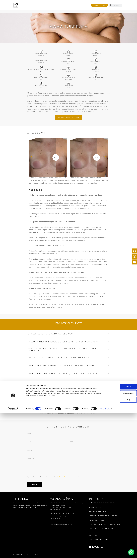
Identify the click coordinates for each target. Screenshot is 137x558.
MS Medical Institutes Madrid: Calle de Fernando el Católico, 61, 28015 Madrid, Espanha (65, 515)
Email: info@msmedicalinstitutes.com (61, 524)
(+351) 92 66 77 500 (55, 509)
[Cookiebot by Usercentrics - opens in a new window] (13, 554)
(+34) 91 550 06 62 (55, 518)
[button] (31, 157)
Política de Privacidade (64, 476)
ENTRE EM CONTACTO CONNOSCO (68, 117)
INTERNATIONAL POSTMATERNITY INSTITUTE (103, 516)
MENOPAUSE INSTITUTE (96, 520)
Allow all (120, 532)
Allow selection (120, 538)
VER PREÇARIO (68, 395)
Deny (120, 545)
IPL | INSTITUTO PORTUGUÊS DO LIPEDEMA (102, 503)
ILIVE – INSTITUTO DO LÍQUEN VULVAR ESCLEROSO (104, 524)
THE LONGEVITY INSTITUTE (97, 511)
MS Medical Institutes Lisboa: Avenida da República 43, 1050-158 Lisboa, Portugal (66, 504)
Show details (105, 554)
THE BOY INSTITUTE (95, 507)
